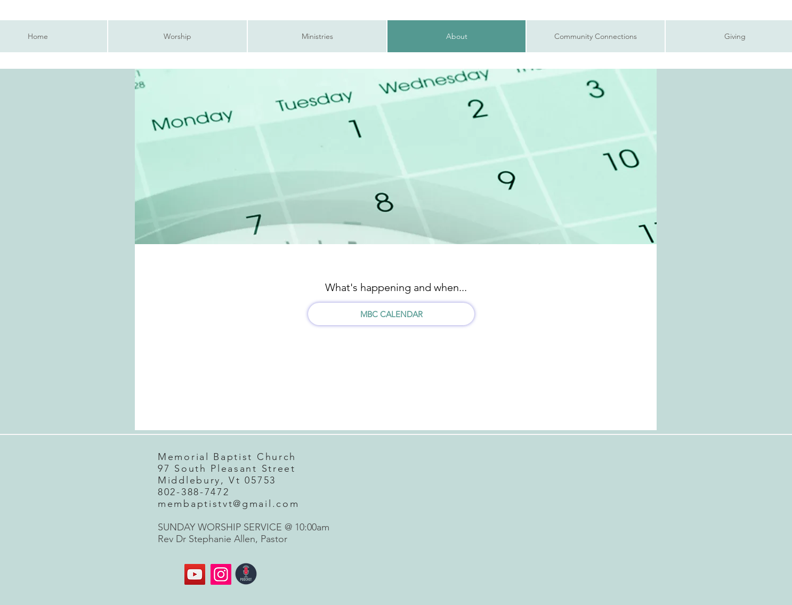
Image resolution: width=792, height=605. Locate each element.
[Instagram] (221, 574)
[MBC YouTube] (194, 574)
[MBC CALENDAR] (391, 314)
